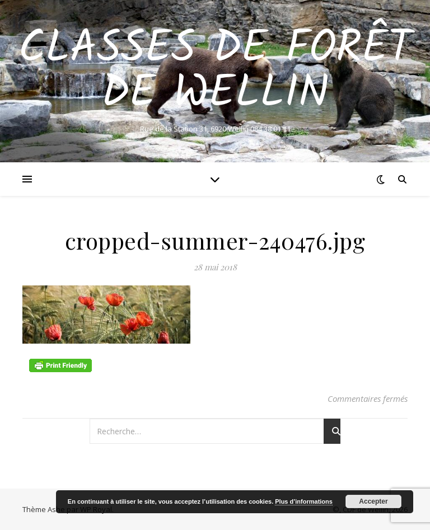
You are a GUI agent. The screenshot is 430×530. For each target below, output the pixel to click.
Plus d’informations (304, 501)
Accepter (373, 501)
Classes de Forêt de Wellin (215, 71)
